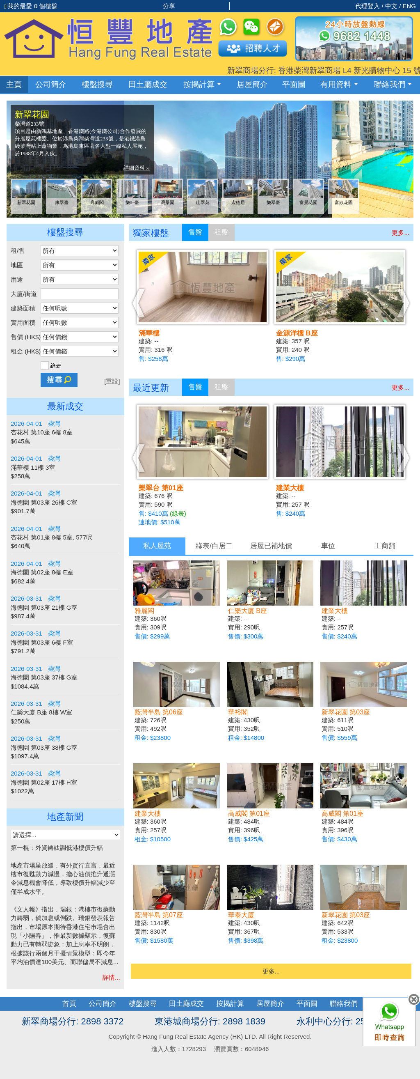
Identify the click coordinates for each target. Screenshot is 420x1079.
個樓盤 (30, 5)
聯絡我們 (393, 84)
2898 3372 (102, 1021)
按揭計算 (202, 84)
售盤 (195, 232)
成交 (147, 84)
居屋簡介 (252, 84)
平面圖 (294, 84)
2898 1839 (244, 1021)
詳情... (111, 977)
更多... (400, 232)
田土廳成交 (186, 1004)
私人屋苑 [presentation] (157, 546)
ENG (409, 5)
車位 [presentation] (328, 546)
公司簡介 (50, 84)
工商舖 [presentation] (384, 546)
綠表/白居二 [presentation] (214, 546)
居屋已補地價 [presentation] (271, 546)
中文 (391, 5)
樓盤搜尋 (97, 84)
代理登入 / (370, 5)
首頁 (69, 1004)
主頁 (14, 84)
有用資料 (339, 84)
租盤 (221, 232)
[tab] (157, 546)
